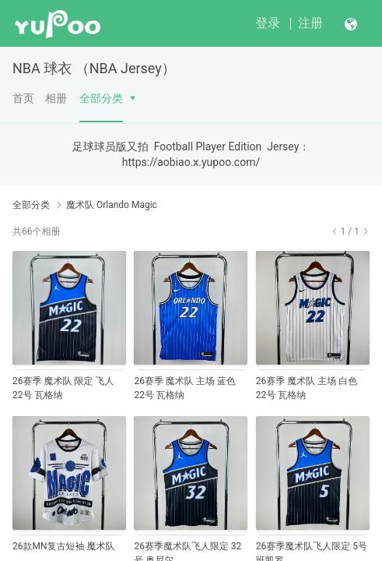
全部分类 (101, 98)
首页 (23, 98)
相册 (56, 98)
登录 (267, 23)
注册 (310, 23)
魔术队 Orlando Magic (111, 204)
